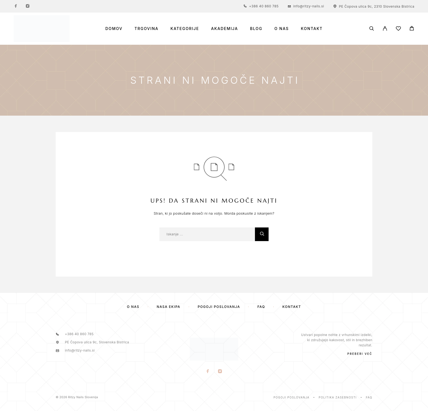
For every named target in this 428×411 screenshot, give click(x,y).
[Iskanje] (371, 28)
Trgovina (147, 28)
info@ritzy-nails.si (308, 6)
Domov (114, 28)
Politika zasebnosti (338, 397)
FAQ (261, 307)
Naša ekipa (168, 307)
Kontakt (312, 28)
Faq (369, 397)
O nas (281, 28)
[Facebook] (16, 6)
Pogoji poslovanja (219, 307)
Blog (256, 28)
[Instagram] (27, 6)
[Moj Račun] (385, 28)
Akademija (224, 28)
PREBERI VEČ (359, 353)
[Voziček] (411, 29)
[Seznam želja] (398, 29)
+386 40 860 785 (264, 6)
